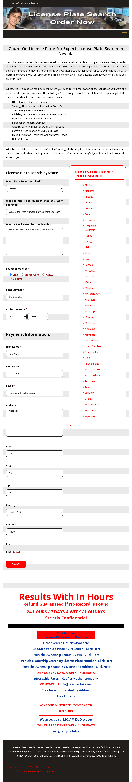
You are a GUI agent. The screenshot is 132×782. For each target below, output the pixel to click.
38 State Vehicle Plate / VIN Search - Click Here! (67, 649)
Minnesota (91, 305)
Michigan (90, 299)
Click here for (66, 633)
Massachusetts (93, 294)
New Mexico (92, 340)
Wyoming (90, 416)
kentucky (90, 270)
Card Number (15, 289)
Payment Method (18, 269)
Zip (8, 485)
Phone (11, 524)
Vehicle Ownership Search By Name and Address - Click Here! (67, 667)
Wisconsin (90, 410)
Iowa (87, 259)
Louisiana (90, 276)
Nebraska (90, 328)
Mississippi (91, 311)
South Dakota (92, 375)
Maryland (90, 288)
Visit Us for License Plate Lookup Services (31, 771)
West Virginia (92, 404)
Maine (88, 282)
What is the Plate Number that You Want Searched (34, 202)
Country (11, 505)
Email (10, 385)
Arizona (89, 196)
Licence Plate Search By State (66, 635)
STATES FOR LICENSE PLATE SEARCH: (95, 174)
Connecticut (91, 214)
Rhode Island (92, 363)
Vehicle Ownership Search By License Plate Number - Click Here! (67, 661)
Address (11, 405)
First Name (14, 346)
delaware (90, 220)
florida (88, 235)
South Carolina (93, 369)
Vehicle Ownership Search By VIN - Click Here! (67, 655)
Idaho (88, 247)
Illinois (88, 253)
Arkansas (90, 202)
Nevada (90, 334)
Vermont (89, 392)
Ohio (87, 358)
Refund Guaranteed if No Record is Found (66, 604)
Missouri (89, 317)
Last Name (14, 366)
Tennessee (91, 381)
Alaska (88, 185)
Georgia (89, 241)
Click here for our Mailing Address (66, 690)
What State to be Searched (24, 181)
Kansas (89, 264)
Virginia (89, 398)
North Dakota (92, 352)
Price (9, 544)
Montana (90, 323)
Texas (88, 387)
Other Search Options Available (66, 643)
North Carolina (93, 346)
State (9, 466)
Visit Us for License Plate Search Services (30, 767)
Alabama (90, 191)
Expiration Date (16, 309)
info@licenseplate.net (28, 3)
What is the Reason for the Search (28, 224)
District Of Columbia (90, 228)
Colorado (90, 208)
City (8, 446)
